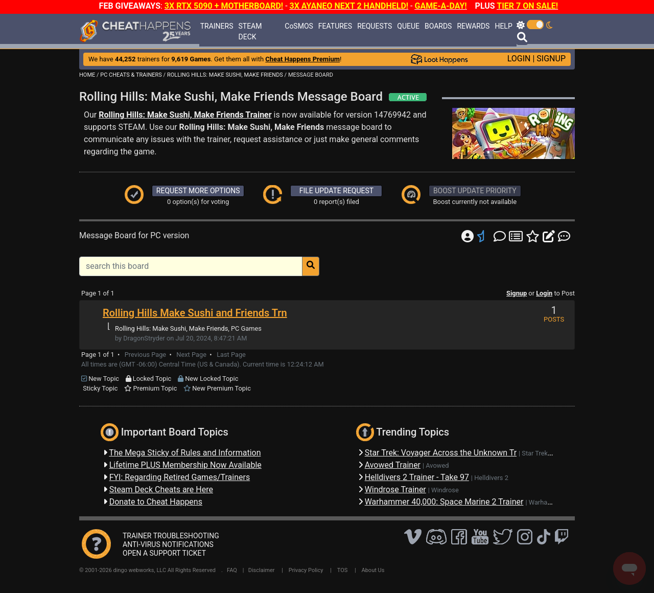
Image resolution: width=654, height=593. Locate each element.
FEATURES (335, 26)
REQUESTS (374, 26)
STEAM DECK (250, 31)
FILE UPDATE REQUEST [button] (336, 191)
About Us (373, 570)
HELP (503, 26)
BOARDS (438, 26)
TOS (342, 570)
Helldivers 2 (491, 478)
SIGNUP (551, 58)
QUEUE (408, 26)
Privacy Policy (306, 570)
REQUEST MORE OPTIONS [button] (198, 191)
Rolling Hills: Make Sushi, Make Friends (171, 328)
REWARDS (473, 26)
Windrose (445, 490)
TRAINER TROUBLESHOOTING (171, 536)
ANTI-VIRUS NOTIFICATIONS (168, 544)
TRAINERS (216, 26)
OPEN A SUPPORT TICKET (164, 553)
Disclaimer (261, 570)
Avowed (437, 465)
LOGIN (519, 58)
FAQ (232, 570)
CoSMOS (299, 26)
